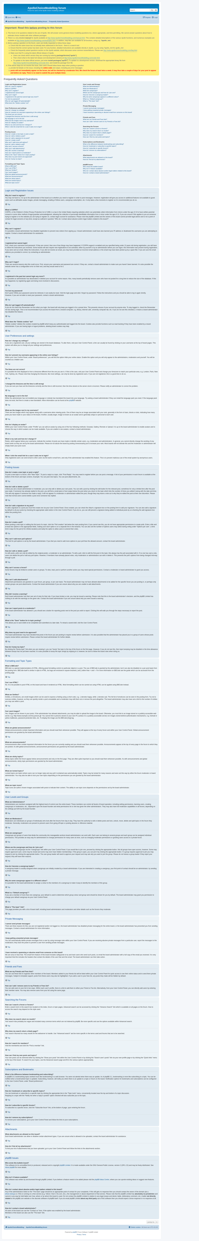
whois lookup (9, 1194)
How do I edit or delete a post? (15, 136)
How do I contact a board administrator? (96, 173)
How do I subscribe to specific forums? (95, 148)
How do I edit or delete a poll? (15, 144)
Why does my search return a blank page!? (97, 133)
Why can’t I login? (11, 95)
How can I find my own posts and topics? (96, 137)
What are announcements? (14, 176)
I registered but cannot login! (14, 92)
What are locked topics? (13, 180)
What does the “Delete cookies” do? (17, 103)
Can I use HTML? (11, 168)
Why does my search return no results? (96, 130)
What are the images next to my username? (19, 120)
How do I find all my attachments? (94, 159)
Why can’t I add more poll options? (16, 142)
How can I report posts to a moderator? (18, 153)
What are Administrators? (91, 86)
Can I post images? (11, 172)
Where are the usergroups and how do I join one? (99, 92)
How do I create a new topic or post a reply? (19, 134)
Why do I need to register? (14, 86)
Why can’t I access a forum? (14, 146)
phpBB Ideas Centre (102, 1180)
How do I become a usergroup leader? (95, 95)
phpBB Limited (65, 1165)
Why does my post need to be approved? (18, 157)
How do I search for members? (93, 135)
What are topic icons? (12, 182)
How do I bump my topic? (13, 159)
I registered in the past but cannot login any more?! (22, 97)
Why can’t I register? (12, 90)
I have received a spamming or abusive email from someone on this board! (107, 112)
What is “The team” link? (91, 101)
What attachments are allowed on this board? (98, 157)
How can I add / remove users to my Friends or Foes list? (102, 121)
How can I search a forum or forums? (95, 128)
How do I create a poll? (12, 140)
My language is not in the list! (14, 118)
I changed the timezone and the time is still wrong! (21, 116)
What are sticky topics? (12, 178)
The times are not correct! (13, 114)
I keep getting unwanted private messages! (97, 110)
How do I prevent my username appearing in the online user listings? (27, 112)
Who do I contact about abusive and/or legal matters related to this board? (107, 171)
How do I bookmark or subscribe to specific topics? (99, 146)
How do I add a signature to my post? (17, 138)
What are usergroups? (90, 90)
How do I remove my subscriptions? (94, 150)
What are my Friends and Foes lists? (95, 119)
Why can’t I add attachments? (15, 148)
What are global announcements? (16, 174)
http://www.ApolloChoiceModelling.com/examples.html (36, 40)
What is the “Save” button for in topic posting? (20, 155)
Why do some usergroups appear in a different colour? (101, 97)
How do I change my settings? (15, 110)
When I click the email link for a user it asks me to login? (23, 127)
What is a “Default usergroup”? (93, 99)
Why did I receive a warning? (14, 150)
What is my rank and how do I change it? (18, 125)
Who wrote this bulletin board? (93, 166)
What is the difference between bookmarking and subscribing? (103, 144)
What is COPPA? (10, 88)
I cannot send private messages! (93, 108)
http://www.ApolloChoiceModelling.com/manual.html (66, 38)
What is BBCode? (11, 166)
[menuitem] (18, 17)
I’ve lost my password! (12, 99)
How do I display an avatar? (14, 122)
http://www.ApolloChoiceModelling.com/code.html (82, 58)
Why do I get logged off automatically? (17, 101)
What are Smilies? (11, 170)
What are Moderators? (90, 88)
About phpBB (10, 1167)
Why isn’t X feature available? (92, 168)
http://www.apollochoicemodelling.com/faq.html (120, 50)
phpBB (71, 400)
